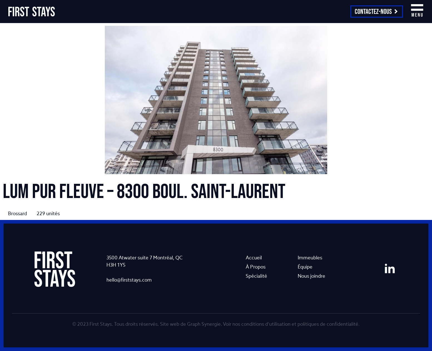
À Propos (255, 267)
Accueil (254, 257)
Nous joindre (311, 276)
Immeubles (310, 257)
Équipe (305, 267)
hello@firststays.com (129, 280)
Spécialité (256, 276)
